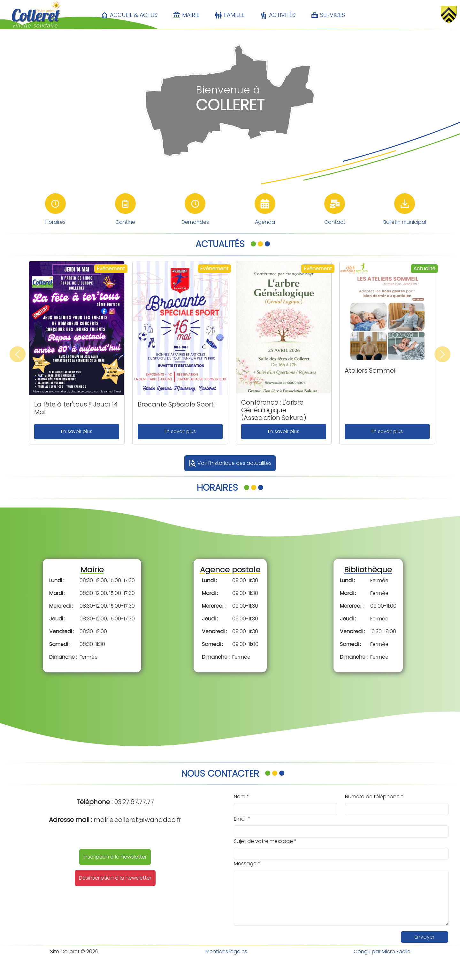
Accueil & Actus (129, 15)
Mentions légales (226, 951)
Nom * (241, 796)
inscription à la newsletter (115, 856)
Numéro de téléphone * (374, 796)
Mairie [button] (186, 15)
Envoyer (424, 937)
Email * (242, 819)
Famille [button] (229, 15)
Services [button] (328, 15)
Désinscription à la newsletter (115, 878)
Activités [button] (277, 15)
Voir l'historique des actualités (230, 463)
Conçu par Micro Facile (382, 951)
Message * (247, 863)
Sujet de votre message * (265, 841)
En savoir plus (76, 431)
